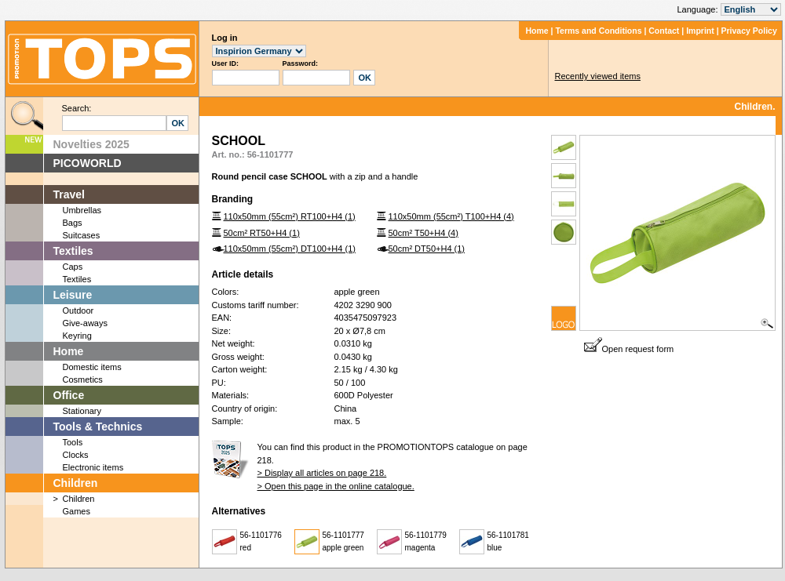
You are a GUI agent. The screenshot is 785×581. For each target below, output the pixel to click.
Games (76, 511)
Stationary (82, 411)
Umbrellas (82, 210)
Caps (73, 266)
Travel (69, 194)
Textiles (73, 251)
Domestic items (92, 367)
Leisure (73, 295)
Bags (72, 222)
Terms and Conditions (598, 30)
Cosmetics (83, 379)
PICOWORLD (87, 163)
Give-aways (85, 323)
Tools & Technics (98, 426)
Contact (663, 30)
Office (69, 395)
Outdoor (78, 310)
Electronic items (93, 467)
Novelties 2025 (91, 144)
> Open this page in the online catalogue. (335, 486)
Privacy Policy (749, 30)
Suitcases (81, 235)
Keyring (77, 335)
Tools (73, 442)
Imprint (700, 30)
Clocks (76, 454)
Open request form (629, 349)
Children (75, 483)
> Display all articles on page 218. (322, 473)
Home (536, 30)
